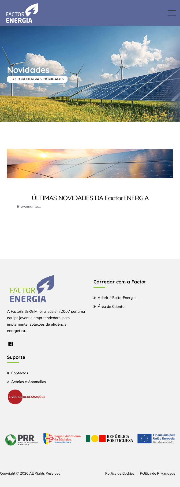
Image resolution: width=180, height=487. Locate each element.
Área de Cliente (111, 306)
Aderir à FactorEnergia (116, 297)
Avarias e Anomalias (28, 381)
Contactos (19, 373)
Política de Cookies (119, 473)
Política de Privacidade (157, 473)
